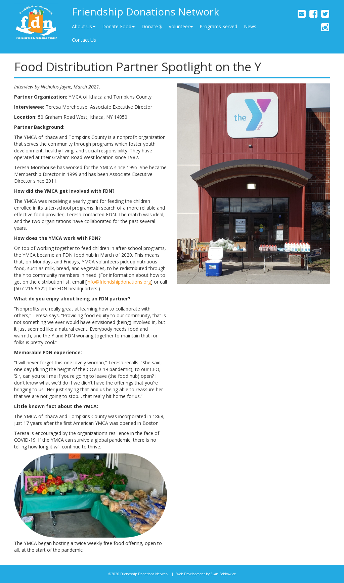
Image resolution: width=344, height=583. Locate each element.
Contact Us (84, 40)
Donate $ (151, 26)
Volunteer (181, 26)
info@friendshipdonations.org (119, 282)
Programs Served (218, 26)
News (250, 26)
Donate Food (118, 26)
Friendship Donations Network (145, 12)
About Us (83, 26)
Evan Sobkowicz (223, 574)
